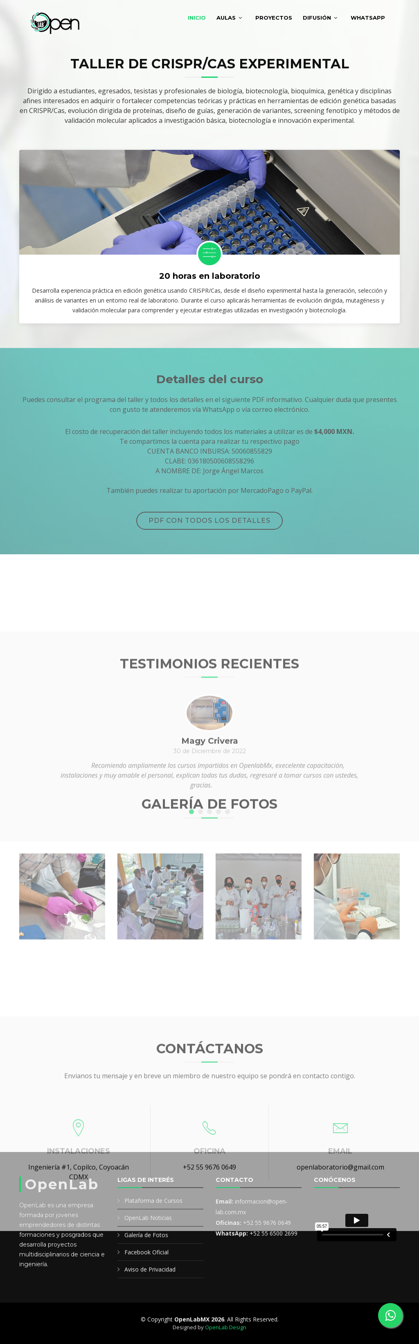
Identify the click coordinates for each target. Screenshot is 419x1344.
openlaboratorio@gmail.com (340, 1287)
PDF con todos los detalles (209, 520)
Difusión (317, 17)
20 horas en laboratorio (209, 276)
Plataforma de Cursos (153, 1200)
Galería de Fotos (146, 1235)
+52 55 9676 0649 (209, 1287)
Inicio (197, 17)
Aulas (226, 17)
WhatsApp (368, 17)
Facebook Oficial (146, 1252)
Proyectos (273, 17)
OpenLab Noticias (148, 1218)
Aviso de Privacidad (150, 1269)
